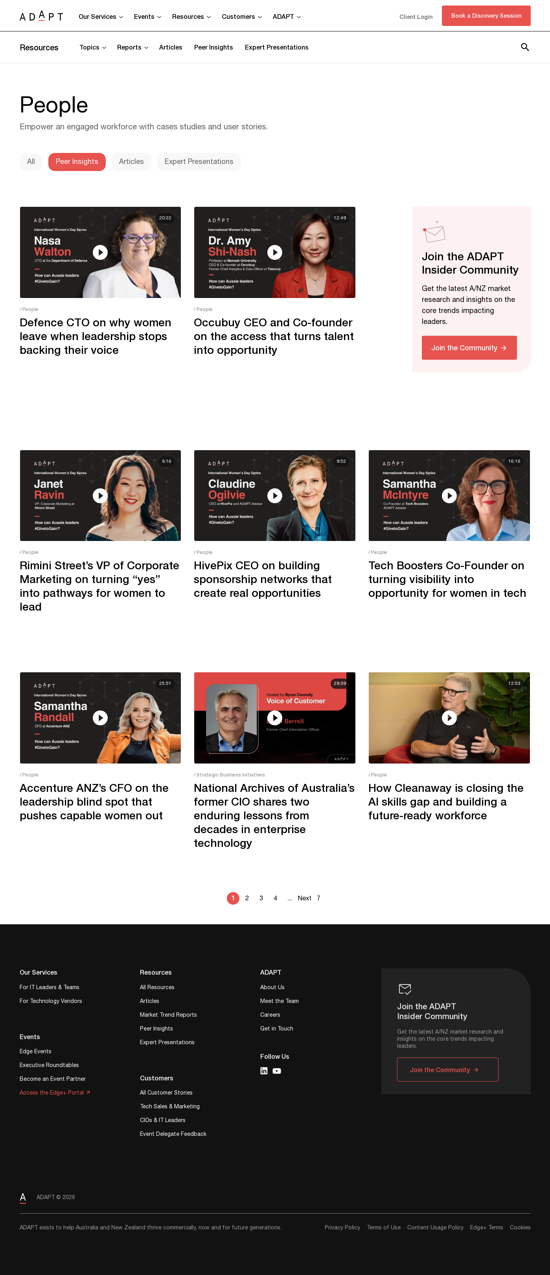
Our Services (97, 16)
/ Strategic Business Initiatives (229, 775)
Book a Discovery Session (486, 15)
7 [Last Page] (318, 898)
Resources (188, 16)
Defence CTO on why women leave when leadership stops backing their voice (95, 336)
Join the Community (464, 347)
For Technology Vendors (51, 1002)
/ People (29, 309)
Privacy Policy (342, 1227)
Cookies (520, 1227)
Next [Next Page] (304, 898)
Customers (238, 16)
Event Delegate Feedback (173, 1135)
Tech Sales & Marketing (170, 1107)
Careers (270, 1015)
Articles (170, 47)
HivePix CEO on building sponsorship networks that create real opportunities (263, 579)
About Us (272, 988)
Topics (89, 47)
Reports (129, 47)
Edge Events (36, 1052)
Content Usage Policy (435, 1227)
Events (144, 16)
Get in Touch (276, 1029)
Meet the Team (279, 1002)
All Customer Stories (166, 1093)
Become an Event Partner (53, 1080)
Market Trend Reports (168, 1015)
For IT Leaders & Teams (49, 988)
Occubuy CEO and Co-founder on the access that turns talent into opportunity (274, 336)
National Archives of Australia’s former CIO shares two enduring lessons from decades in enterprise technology (274, 815)
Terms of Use (384, 1227)
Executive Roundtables (49, 1066)
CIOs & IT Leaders (163, 1121)
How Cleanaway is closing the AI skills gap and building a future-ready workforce (446, 801)
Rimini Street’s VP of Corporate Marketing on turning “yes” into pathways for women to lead (99, 585)
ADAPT (283, 16)
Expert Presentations (277, 47)
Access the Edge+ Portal (52, 1093)
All (31, 161)
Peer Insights (213, 47)
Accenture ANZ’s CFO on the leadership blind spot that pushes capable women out (94, 801)
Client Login (415, 17)
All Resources (157, 988)
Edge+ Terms (486, 1227)
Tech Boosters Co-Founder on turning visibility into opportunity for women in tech (447, 579)
